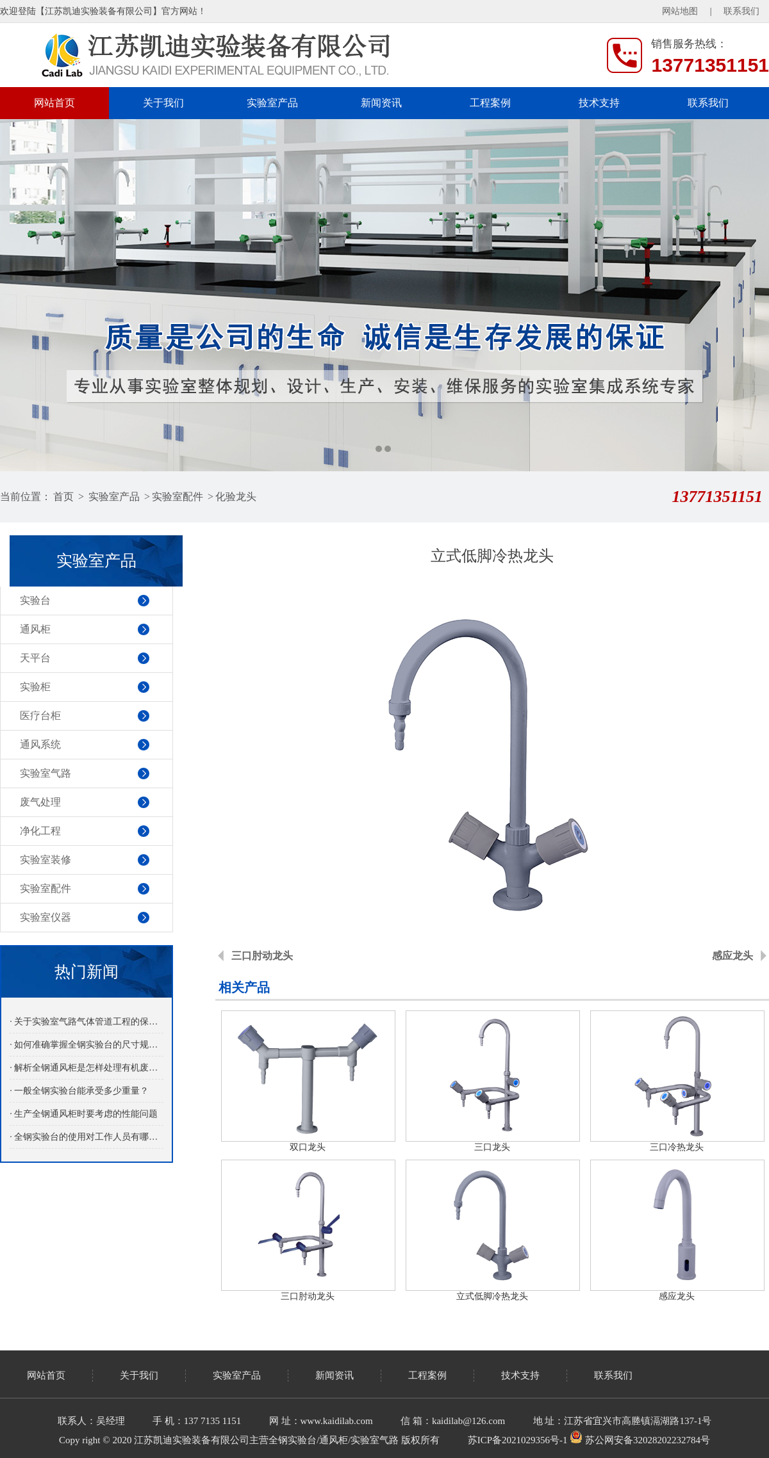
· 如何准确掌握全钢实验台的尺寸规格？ (86, 1044)
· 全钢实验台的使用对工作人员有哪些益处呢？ (86, 1137)
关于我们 (163, 102)
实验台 (35, 600)
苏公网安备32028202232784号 (640, 1440)
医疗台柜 (40, 715)
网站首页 (54, 102)
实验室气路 (45, 773)
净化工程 (40, 830)
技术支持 (599, 102)
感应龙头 (732, 955)
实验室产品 (272, 102)
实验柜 (35, 686)
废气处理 (40, 802)
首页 (63, 496)
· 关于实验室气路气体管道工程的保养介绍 (86, 1021)
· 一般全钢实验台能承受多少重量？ (79, 1091)
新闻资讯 (381, 102)
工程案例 (490, 102)
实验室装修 (45, 859)
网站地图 (680, 11)
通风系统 (40, 744)
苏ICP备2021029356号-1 (518, 1440)
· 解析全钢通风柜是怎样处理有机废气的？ (86, 1068)
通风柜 (35, 629)
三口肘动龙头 (262, 955)
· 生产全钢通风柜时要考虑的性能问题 (84, 1114)
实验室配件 (177, 496)
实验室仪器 (45, 917)
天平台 (35, 657)
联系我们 (741, 11)
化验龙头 (235, 496)
